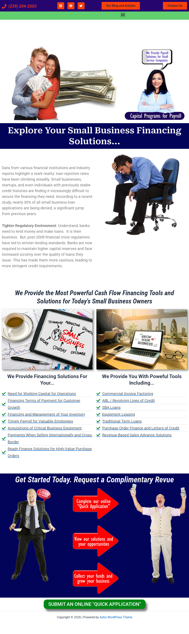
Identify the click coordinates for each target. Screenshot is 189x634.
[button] (123, 14)
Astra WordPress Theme (116, 617)
